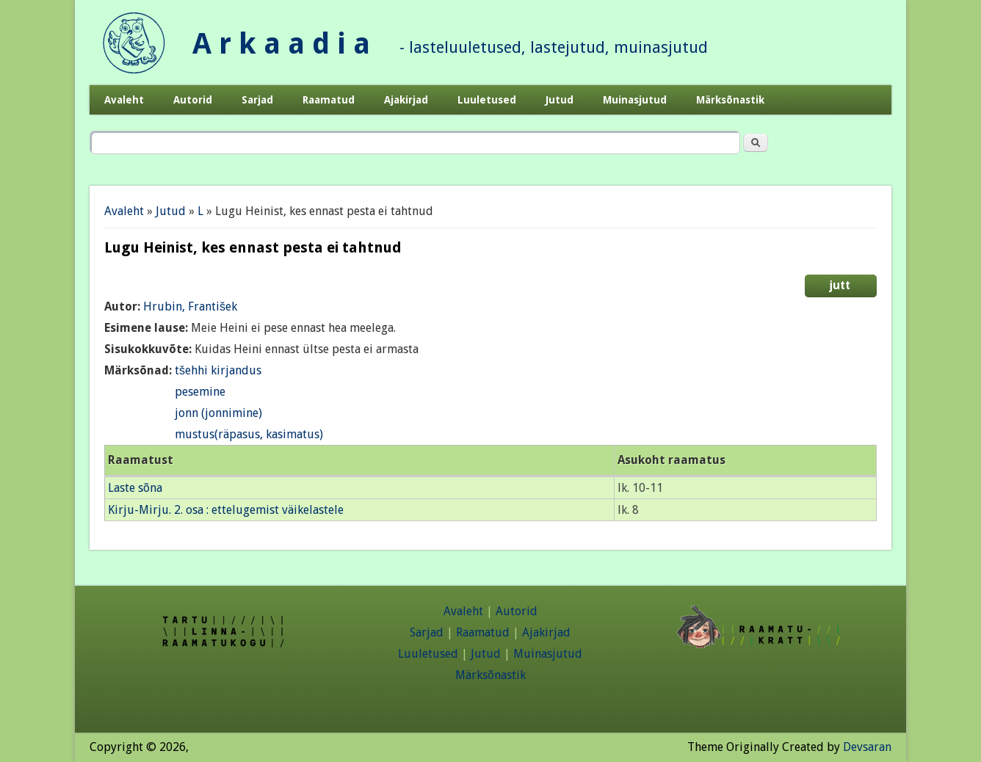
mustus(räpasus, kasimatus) (249, 434)
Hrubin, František (190, 306)
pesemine (200, 392)
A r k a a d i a (281, 43)
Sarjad (257, 100)
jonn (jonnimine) (218, 413)
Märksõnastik (730, 100)
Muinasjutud (635, 100)
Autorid (192, 100)
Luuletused (486, 100)
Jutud (559, 100)
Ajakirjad (406, 100)
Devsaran (867, 747)
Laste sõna (135, 488)
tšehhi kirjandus (218, 370)
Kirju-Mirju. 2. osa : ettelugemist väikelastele (226, 510)
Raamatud (329, 100)
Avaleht (124, 100)
